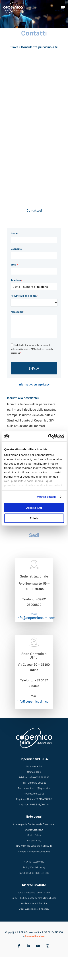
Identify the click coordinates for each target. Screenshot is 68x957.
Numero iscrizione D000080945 (34, 851)
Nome (14, 233)
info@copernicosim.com (34, 701)
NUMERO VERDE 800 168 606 (34, 873)
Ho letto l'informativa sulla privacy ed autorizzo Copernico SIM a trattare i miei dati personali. (32, 349)
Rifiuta (34, 518)
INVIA (34, 368)
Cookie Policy (34, 835)
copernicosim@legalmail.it (36, 788)
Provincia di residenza (24, 295)
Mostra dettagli (46, 496)
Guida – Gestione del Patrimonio (34, 892)
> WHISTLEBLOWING (34, 861)
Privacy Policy (34, 840)
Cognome (17, 248)
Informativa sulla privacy (34, 384)
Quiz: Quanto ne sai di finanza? (34, 908)
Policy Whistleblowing (34, 867)
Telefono (16, 280)
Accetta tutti (34, 507)
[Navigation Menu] (63, 7)
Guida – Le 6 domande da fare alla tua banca (34, 898)
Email (14, 264)
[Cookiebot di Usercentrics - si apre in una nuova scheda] (48, 436)
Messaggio (17, 311)
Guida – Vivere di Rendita (34, 903)
